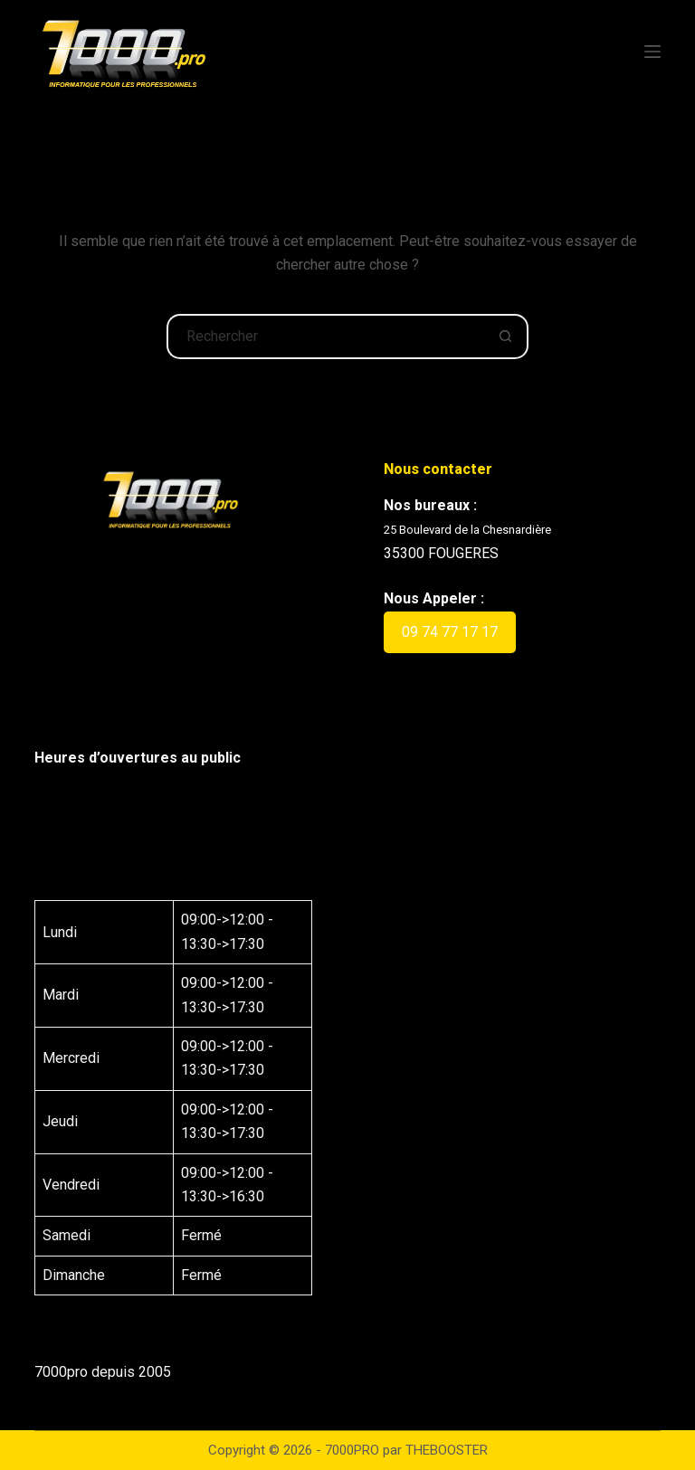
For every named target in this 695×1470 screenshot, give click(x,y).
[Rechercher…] (325, 336)
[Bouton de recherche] (505, 336)
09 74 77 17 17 (450, 631)
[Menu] (652, 51)
